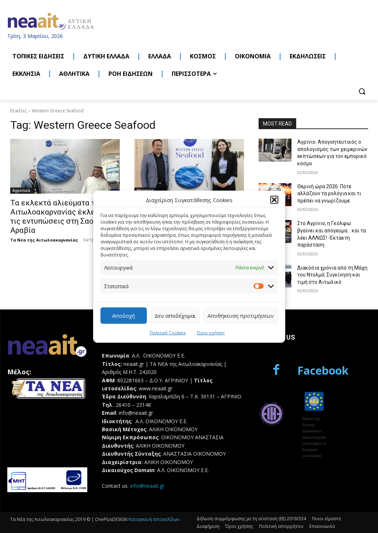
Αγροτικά (21, 190)
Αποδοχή (123, 315)
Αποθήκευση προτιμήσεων (240, 315)
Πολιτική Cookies (168, 332)
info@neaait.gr (147, 485)
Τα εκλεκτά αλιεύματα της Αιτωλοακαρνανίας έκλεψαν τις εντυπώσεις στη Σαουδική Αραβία (61, 216)
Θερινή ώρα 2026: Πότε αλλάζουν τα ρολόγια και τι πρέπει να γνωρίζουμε (329, 194)
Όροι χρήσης (211, 332)
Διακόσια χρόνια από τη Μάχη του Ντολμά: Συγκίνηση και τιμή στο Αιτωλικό (332, 275)
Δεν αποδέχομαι (175, 315)
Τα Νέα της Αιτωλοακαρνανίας (44, 240)
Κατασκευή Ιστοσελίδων (154, 519)
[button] (274, 200)
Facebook (322, 370)
